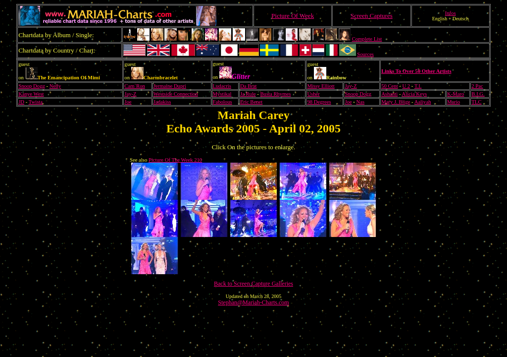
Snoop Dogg (31, 86)
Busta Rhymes (275, 94)
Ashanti (389, 94)
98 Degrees (319, 102)
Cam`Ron (134, 86)
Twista (36, 102)
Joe (127, 102)
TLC (476, 102)
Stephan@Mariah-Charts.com (253, 302)
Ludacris (222, 86)
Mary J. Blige (395, 102)
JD (21, 102)
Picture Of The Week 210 (175, 160)
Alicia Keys (414, 94)
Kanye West (31, 94)
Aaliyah (422, 102)
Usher (313, 94)
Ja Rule (248, 94)
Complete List (367, 39)
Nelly (55, 86)
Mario (453, 102)
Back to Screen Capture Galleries (253, 283)
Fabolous (222, 102)
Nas (360, 102)
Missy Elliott (320, 86)
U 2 (406, 86)
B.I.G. (477, 94)
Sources (365, 54)
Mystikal (222, 94)
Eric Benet (251, 102)
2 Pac (477, 86)
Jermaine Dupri (169, 86)
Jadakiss (162, 102)
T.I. (418, 86)
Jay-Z (350, 86)
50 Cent (389, 86)
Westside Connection (175, 94)
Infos (450, 13)
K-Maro (455, 94)
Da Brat (248, 86)
